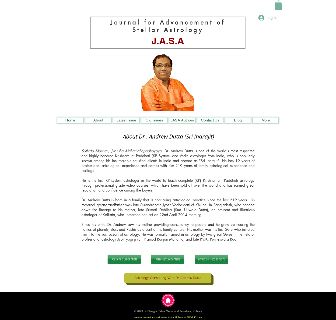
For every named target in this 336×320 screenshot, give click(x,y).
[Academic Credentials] (124, 259)
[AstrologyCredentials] (167, 259)
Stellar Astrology (167, 30)
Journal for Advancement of (168, 22)
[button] (278, 5)
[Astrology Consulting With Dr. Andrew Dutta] (167, 278)
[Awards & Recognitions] (211, 259)
